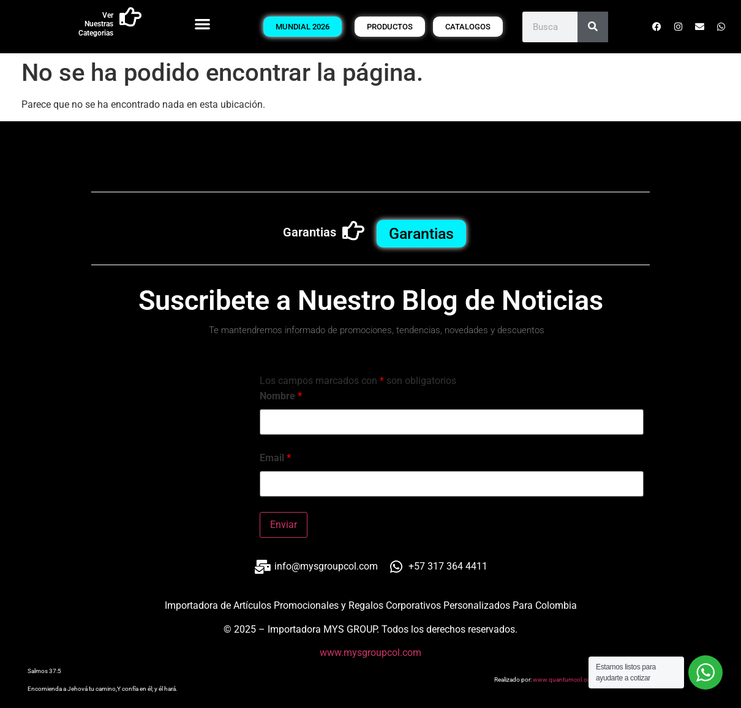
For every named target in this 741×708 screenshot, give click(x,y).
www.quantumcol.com (564, 679)
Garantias (309, 232)
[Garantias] (353, 231)
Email (275, 458)
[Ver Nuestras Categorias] (130, 17)
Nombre (281, 396)
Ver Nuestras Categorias (95, 24)
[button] (202, 23)
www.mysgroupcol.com (370, 652)
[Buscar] (592, 27)
